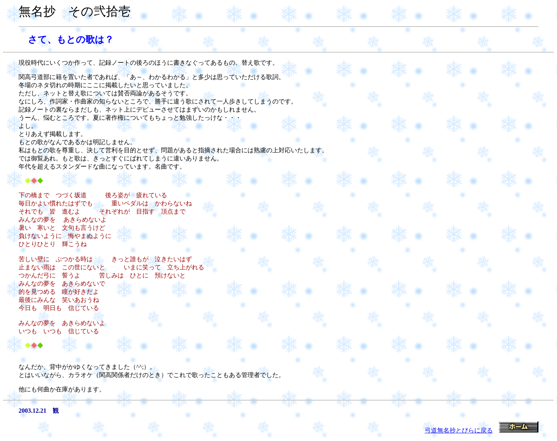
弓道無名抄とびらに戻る (459, 430)
